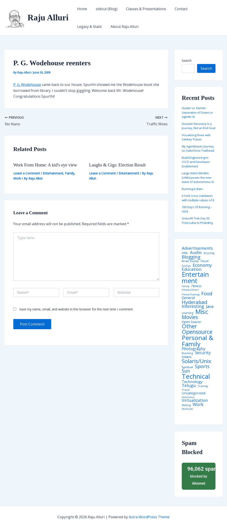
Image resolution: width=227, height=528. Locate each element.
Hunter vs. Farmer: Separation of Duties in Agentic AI (197, 112)
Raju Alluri (47, 17)
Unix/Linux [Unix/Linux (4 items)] (188, 397)
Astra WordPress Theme (149, 516)
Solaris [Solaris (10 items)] (187, 356)
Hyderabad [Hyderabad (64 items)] (194, 302)
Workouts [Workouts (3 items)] (187, 409)
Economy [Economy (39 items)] (202, 265)
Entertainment (53, 173)
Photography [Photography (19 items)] (193, 349)
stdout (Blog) (104, 8)
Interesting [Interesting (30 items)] (193, 306)
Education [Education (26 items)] (192, 269)
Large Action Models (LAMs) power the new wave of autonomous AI (198, 177)
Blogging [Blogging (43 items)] (191, 257)
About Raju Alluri (90, 26)
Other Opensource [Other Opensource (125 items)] (197, 329)
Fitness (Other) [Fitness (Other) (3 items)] (190, 290)
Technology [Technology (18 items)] (192, 381)
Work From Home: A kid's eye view (45, 164)
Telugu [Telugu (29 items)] (189, 385)
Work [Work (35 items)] (198, 404)
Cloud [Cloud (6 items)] (204, 261)
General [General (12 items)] (188, 298)
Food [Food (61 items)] (206, 293)
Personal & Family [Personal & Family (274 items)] (197, 341)
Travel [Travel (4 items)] (186, 390)
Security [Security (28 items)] (203, 353)
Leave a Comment (26, 173)
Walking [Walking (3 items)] (186, 405)
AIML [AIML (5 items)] (185, 253)
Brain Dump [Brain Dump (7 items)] (190, 261)
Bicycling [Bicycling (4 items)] (209, 253)
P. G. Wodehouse (27, 84)
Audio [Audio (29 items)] (196, 252)
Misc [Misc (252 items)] (201, 312)
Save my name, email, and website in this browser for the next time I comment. (76, 309)
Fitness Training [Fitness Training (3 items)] (190, 294)
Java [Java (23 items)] (209, 306)
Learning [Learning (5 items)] (187, 313)
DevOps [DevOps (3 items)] (186, 266)
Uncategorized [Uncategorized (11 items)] (193, 393)
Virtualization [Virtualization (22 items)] (195, 400)
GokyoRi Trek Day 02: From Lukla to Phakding (197, 220)
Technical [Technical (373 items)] (196, 376)
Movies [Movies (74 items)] (190, 317)
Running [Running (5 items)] (187, 353)
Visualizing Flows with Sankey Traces (196, 137)
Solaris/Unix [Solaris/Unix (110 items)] (196, 361)
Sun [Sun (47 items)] (186, 371)
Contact (176, 8)
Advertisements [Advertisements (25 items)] (197, 248)
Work (17, 178)
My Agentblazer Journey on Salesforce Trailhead (198, 148)
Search (187, 60)
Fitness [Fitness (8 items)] (196, 286)
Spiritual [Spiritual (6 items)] (187, 367)
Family (69, 173)
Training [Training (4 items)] (203, 386)
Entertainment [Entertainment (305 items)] (195, 277)
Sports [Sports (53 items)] (202, 366)
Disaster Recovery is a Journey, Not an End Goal (198, 126)
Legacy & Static (202, 8)
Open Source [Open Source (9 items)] (191, 321)
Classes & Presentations (142, 8)
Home (81, 8)
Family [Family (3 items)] (185, 286)
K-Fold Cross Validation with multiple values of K (198, 198)
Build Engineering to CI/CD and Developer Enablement (196, 162)
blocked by (199, 475)
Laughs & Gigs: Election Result (117, 164)
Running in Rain (192, 189)
